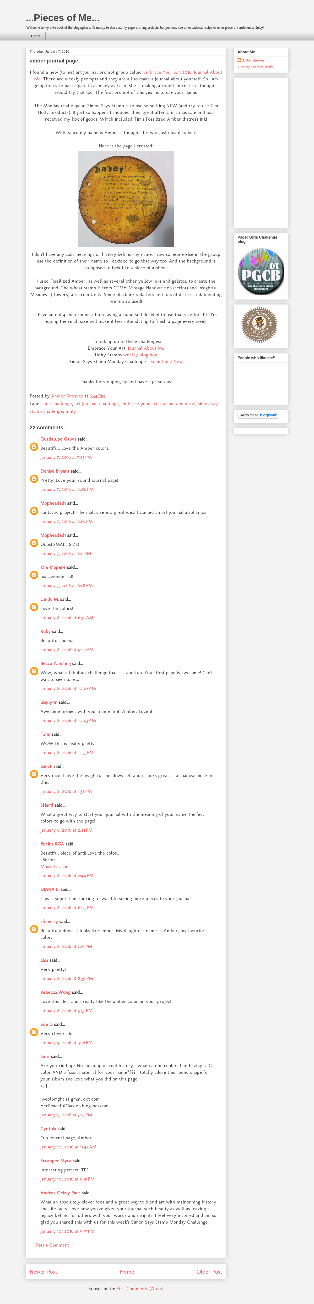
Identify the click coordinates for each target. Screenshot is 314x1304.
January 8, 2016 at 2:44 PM (67, 875)
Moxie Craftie (54, 866)
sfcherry (49, 921)
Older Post (209, 1271)
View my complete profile (256, 67)
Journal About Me (146, 348)
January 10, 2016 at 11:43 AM (68, 1147)
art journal (86, 403)
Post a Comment (52, 1245)
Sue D (46, 1024)
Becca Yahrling (55, 663)
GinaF (46, 766)
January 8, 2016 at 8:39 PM (66, 978)
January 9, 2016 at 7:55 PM (66, 1115)
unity (70, 411)
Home (35, 36)
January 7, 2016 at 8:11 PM (65, 553)
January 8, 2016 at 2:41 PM (66, 830)
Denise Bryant (54, 471)
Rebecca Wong (56, 992)
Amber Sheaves (253, 60)
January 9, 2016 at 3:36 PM (66, 1042)
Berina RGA (52, 844)
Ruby (45, 631)
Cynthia (48, 1128)
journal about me (177, 403)
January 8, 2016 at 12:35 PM (67, 752)
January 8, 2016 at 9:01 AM (67, 649)
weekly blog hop (140, 355)
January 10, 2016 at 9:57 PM (67, 1231)
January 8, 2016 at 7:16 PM (66, 946)
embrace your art (139, 403)
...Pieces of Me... (63, 17)
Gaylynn (48, 702)
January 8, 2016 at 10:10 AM (68, 688)
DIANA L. (49, 889)
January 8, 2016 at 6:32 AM (66, 617)
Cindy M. (49, 599)
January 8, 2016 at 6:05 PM (67, 907)
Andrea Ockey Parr (60, 1193)
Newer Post (43, 1271)
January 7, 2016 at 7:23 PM (66, 457)
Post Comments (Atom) (140, 1288)
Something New (167, 361)
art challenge (58, 403)
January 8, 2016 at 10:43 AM (68, 720)
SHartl (46, 805)
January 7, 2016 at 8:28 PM (66, 585)
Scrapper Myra (55, 1161)
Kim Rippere (52, 567)
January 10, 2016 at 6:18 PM (67, 1179)
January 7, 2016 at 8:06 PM (67, 489)
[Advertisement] (257, 151)
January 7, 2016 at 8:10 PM (66, 521)
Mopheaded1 (53, 503)
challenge (109, 403)
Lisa (44, 960)
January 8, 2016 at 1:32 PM (66, 791)
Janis (44, 1056)
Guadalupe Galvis (58, 439)
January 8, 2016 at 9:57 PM (66, 1010)
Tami (45, 734)
